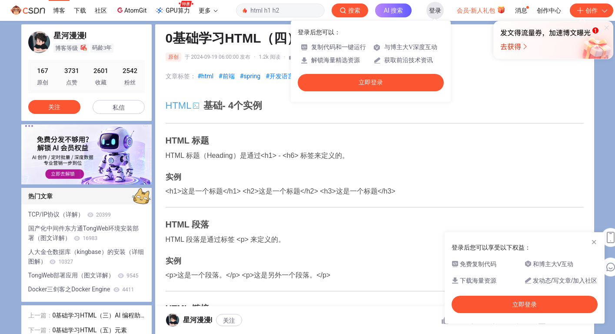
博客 (59, 10)
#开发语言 (280, 76)
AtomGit (131, 10)
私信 (119, 107)
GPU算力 (174, 8)
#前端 (227, 76)
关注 (229, 320)
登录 (435, 10)
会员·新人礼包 (481, 9)
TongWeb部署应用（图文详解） (83, 275)
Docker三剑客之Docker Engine (81, 289)
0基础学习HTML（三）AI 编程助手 (96, 316)
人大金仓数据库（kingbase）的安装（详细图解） (86, 256)
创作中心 (549, 10)
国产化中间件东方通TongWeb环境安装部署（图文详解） (83, 233)
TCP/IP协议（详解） (69, 214)
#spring (250, 76)
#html (206, 76)
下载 (80, 10)
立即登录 (371, 82)
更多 (208, 10)
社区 (101, 10)
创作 (591, 10)
